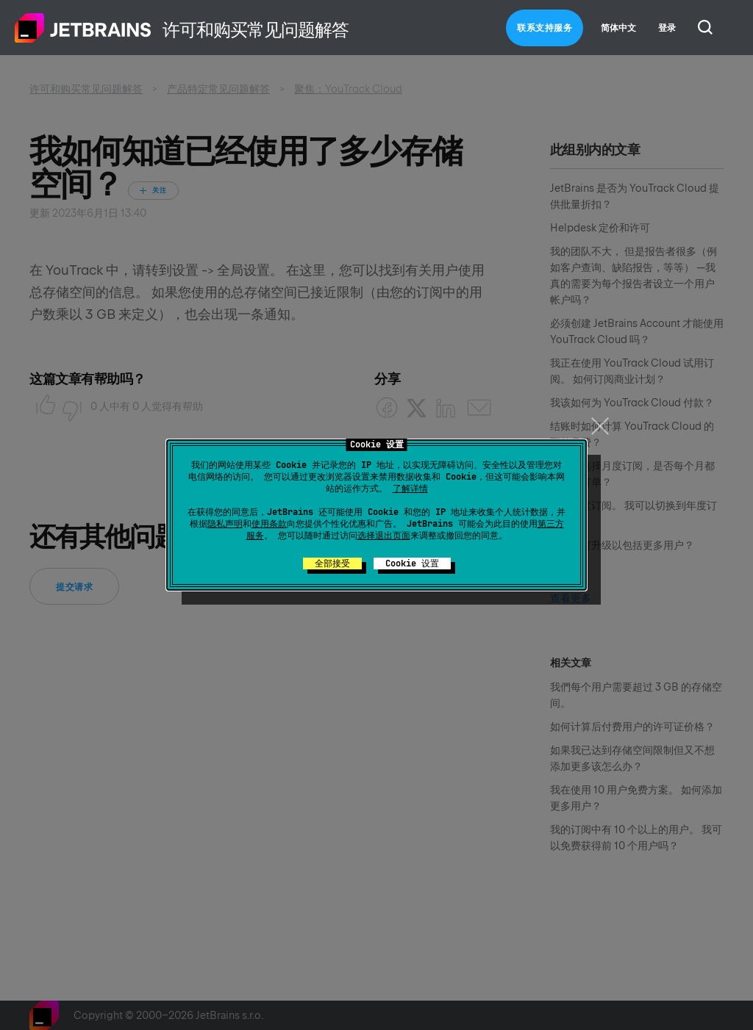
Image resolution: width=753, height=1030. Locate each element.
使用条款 (269, 524)
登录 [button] (667, 28)
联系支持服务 (544, 28)
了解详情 (410, 488)
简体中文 (618, 28)
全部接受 (332, 563)
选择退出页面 (383, 535)
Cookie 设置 (412, 563)
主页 (83, 28)
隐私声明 (225, 524)
